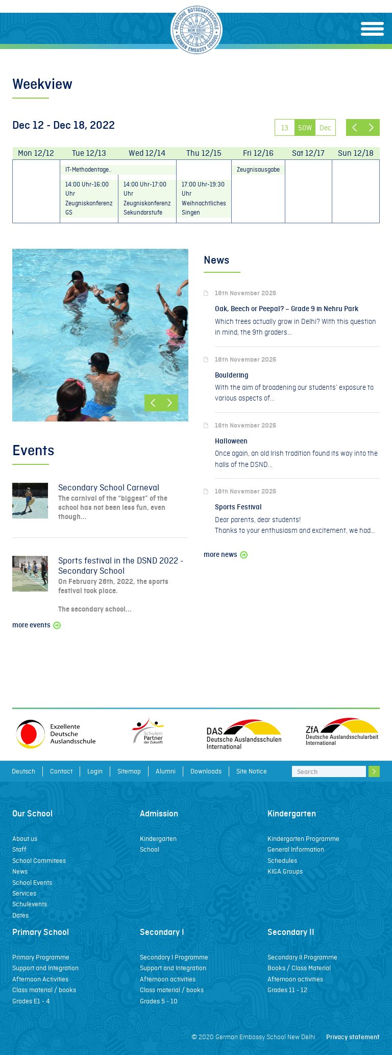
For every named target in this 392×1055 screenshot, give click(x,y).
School (149, 849)
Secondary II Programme (302, 957)
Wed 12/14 (147, 153)
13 (284, 128)
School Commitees (39, 860)
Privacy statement (353, 1037)
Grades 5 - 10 (159, 1001)
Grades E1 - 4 (31, 1001)
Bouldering (232, 375)
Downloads (206, 771)
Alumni (166, 771)
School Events (32, 882)
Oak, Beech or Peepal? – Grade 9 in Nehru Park (286, 308)
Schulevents (29, 904)
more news (226, 554)
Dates (20, 915)
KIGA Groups (285, 871)
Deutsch (23, 771)
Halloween (231, 441)
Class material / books (44, 990)
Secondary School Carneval (108, 488)
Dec (325, 128)
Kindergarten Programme (303, 838)
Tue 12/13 (89, 153)
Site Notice (251, 771)
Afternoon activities (167, 979)
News (20, 871)
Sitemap (129, 771)
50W (305, 128)
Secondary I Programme (174, 957)
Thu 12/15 (204, 153)
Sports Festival (238, 507)
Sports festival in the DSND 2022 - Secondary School (121, 566)
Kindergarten (158, 838)
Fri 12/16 (258, 153)
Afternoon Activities (40, 979)
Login (95, 771)
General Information (295, 849)
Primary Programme (40, 957)
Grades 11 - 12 (287, 990)
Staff (19, 849)
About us (24, 838)
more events (37, 625)
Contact (61, 771)
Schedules (282, 860)
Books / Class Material (299, 968)
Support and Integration (45, 968)
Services (24, 893)
